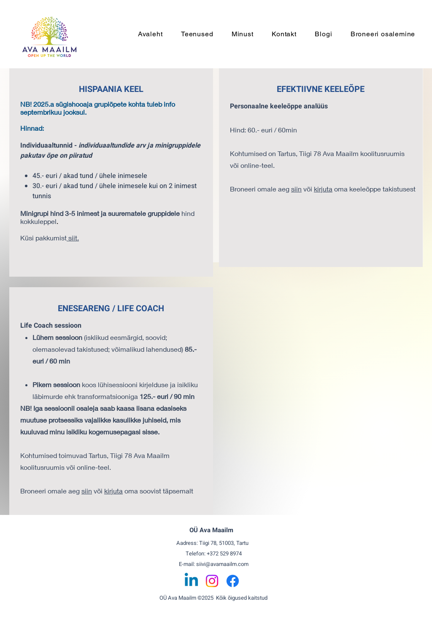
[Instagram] (212, 581)
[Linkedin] (191, 581)
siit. (73, 238)
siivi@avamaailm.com (222, 564)
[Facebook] (232, 581)
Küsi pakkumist (43, 238)
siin (86, 491)
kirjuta (113, 491)
